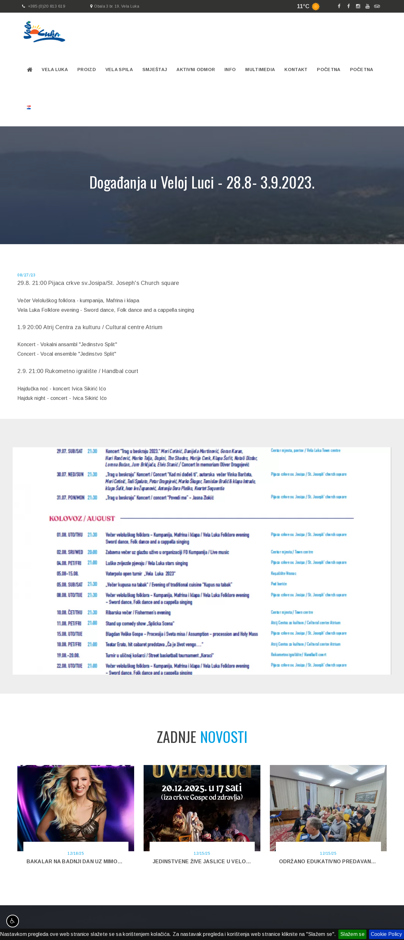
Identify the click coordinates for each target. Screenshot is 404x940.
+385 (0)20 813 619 (46, 6)
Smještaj (154, 69)
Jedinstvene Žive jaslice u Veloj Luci (207, 861)
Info (230, 69)
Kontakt (295, 69)
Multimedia (260, 69)
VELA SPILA (119, 69)
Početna (328, 69)
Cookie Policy (386, 934)
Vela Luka (55, 69)
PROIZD (86, 69)
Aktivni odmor (195, 69)
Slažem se (352, 934)
